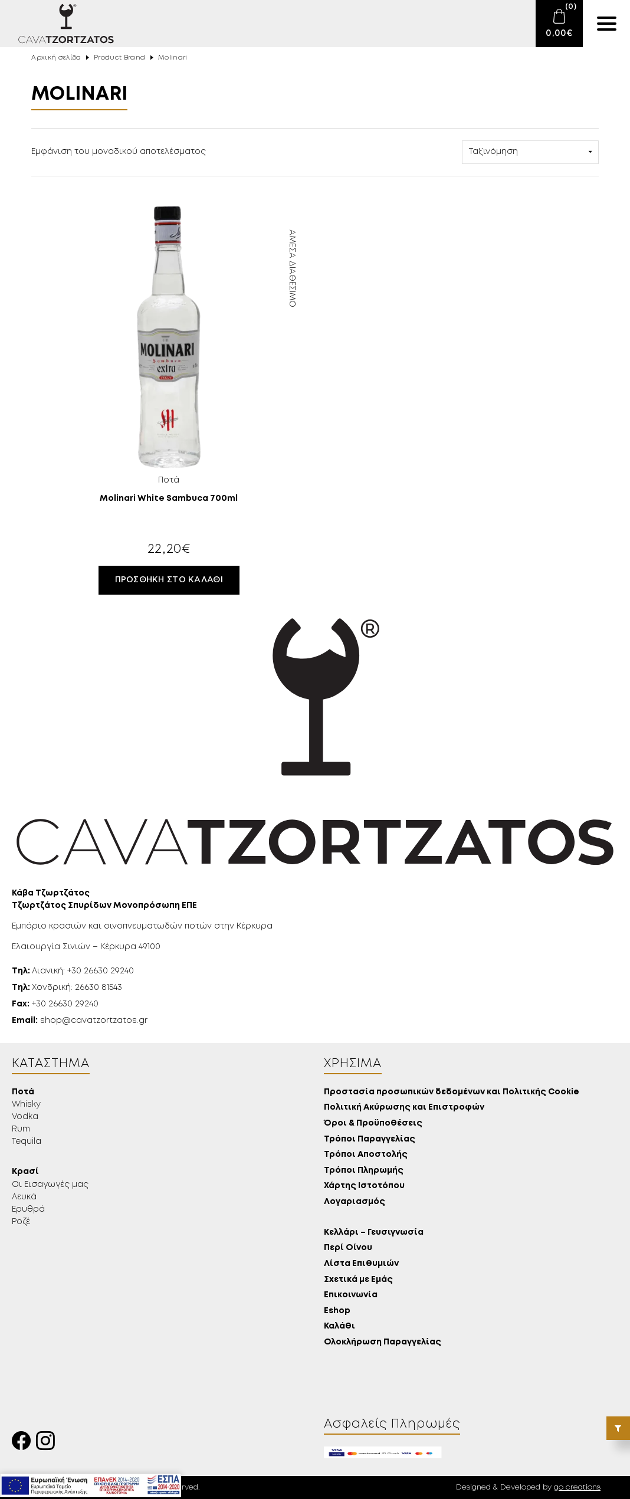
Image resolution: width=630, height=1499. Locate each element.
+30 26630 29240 (55, 1004)
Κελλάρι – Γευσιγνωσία (374, 1232)
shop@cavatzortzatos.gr (79, 1020)
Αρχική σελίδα (56, 58)
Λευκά (24, 1196)
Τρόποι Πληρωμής (363, 1171)
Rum (21, 1129)
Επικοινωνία (351, 1295)
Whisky (26, 1104)
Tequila (26, 1141)
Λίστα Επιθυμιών (361, 1264)
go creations (577, 1487)
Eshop (337, 1311)
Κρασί (25, 1172)
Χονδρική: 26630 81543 (67, 987)
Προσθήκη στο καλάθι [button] (169, 580)
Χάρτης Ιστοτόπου (364, 1186)
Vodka (25, 1116)
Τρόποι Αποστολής (366, 1155)
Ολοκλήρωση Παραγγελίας (382, 1342)
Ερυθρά (28, 1209)
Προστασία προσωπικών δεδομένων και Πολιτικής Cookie (451, 1092)
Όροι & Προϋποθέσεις (373, 1123)
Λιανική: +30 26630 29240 (73, 971)
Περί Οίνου (348, 1248)
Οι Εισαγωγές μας (50, 1184)
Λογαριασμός (354, 1202)
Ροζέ (21, 1221)
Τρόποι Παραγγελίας (369, 1139)
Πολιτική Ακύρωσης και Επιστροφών (404, 1107)
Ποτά (23, 1092)
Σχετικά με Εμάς (358, 1280)
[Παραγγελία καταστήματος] (530, 152)
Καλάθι (339, 1326)
